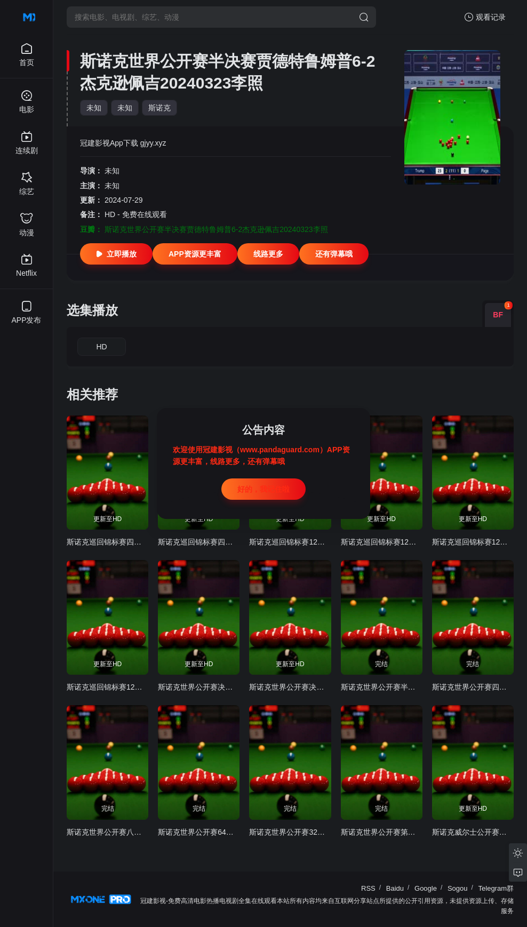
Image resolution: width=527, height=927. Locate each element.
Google (425, 888)
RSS (368, 888)
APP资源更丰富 (195, 254)
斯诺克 (159, 107)
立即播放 (116, 254)
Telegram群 (496, 888)
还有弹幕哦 (334, 254)
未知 (93, 107)
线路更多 (268, 254)
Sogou (458, 888)
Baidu (395, 888)
